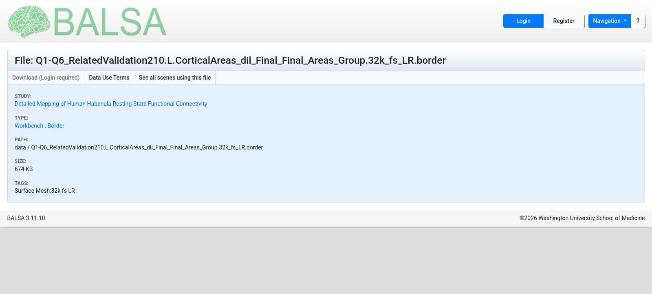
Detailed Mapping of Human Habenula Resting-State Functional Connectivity (111, 103)
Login (523, 21)
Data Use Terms (109, 77)
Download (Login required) (46, 77)
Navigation (607, 21)
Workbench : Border (39, 125)
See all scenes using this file (175, 77)
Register (564, 21)
